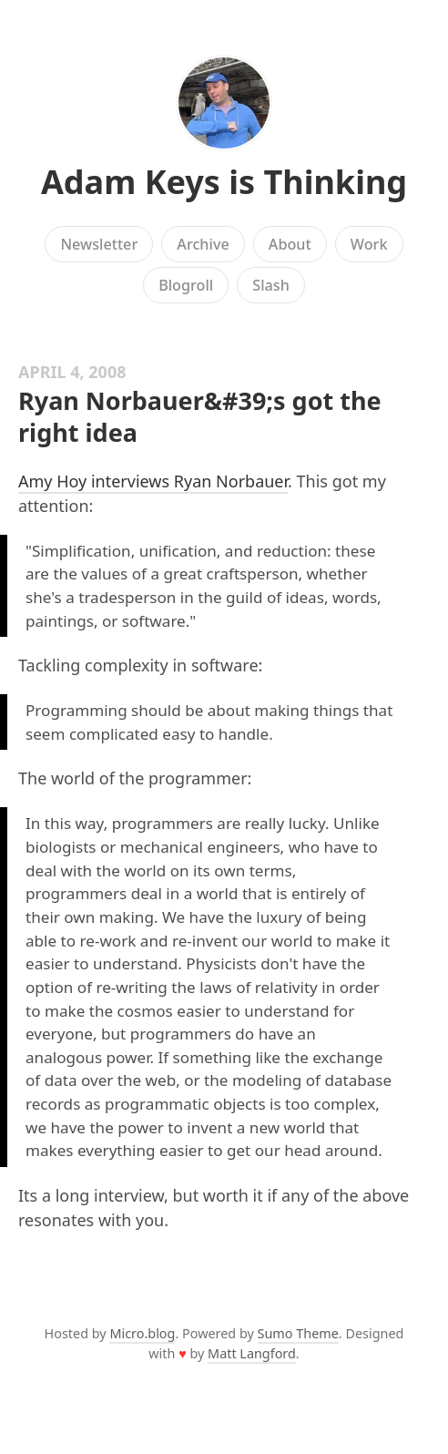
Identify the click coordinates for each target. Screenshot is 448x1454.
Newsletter (99, 244)
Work (369, 244)
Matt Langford (252, 1353)
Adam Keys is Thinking (224, 181)
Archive (203, 244)
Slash (271, 285)
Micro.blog (142, 1333)
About (290, 244)
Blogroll (185, 285)
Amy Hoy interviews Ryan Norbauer (153, 481)
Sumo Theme (298, 1333)
